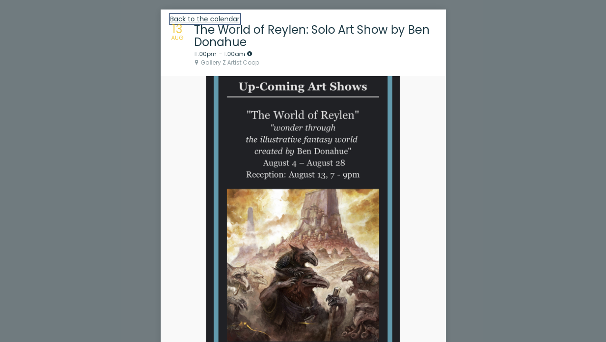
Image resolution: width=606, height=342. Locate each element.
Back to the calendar (205, 19)
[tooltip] (249, 54)
